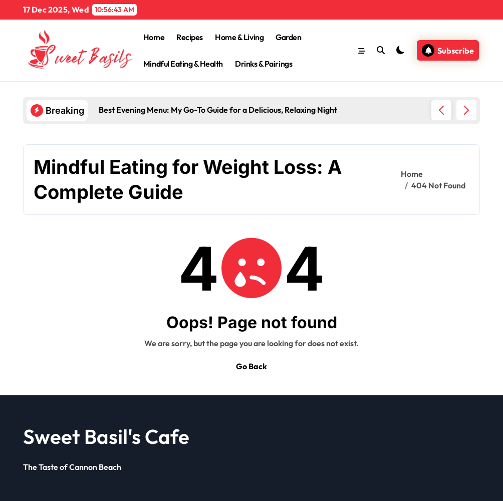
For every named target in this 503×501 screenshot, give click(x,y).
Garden (288, 37)
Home (153, 37)
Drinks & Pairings (263, 64)
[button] (466, 110)
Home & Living (239, 37)
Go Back (251, 366)
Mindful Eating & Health (183, 64)
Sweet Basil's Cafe (106, 436)
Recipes (189, 37)
